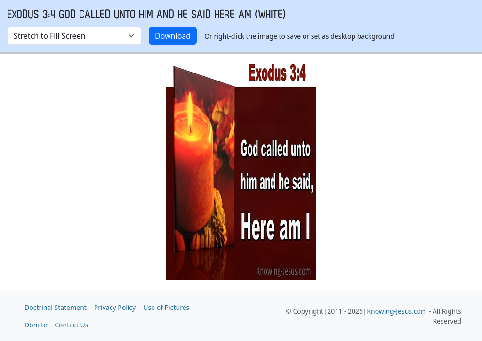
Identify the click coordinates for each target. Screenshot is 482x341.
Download (173, 36)
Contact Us (71, 324)
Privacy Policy (115, 307)
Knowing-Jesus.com (397, 311)
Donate (35, 324)
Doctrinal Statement (55, 307)
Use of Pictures (166, 307)
